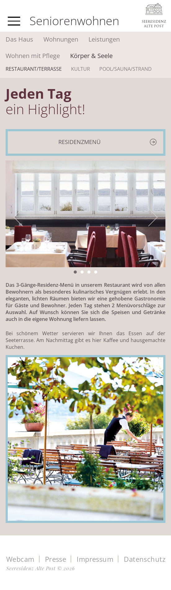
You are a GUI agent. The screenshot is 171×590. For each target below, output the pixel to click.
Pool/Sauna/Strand (125, 68)
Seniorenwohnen (74, 20)
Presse (55, 559)
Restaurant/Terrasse (34, 68)
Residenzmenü (79, 142)
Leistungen (104, 39)
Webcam (20, 559)
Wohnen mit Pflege (33, 56)
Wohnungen (60, 39)
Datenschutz (144, 559)
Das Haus (19, 39)
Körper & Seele (91, 56)
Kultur (80, 68)
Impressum (95, 559)
